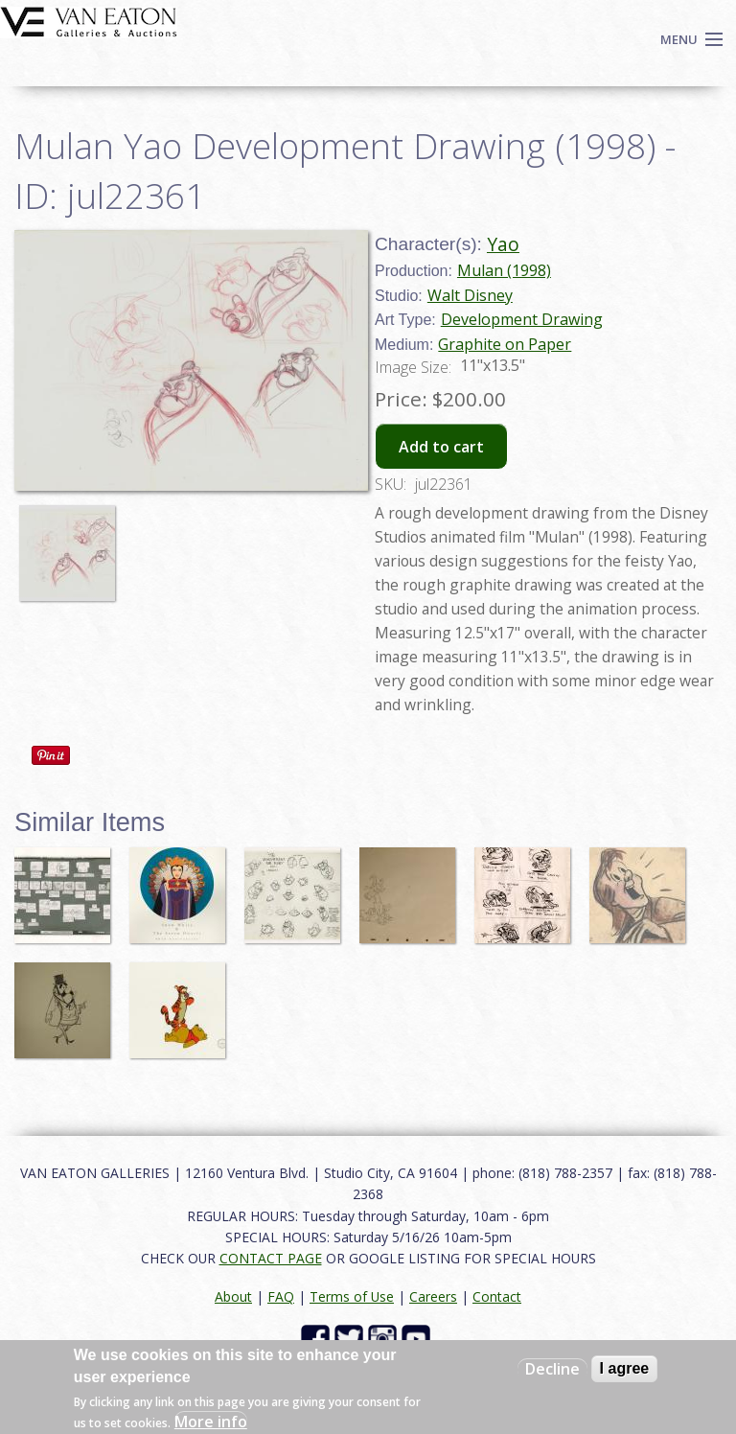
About (233, 1296)
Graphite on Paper (504, 344)
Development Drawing (522, 319)
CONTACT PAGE (270, 1258)
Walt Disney (470, 295)
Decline (552, 1368)
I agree (625, 1368)
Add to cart (441, 446)
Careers (433, 1296)
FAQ (280, 1296)
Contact (496, 1296)
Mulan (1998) (504, 270)
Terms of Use (352, 1296)
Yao (503, 244)
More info (210, 1421)
